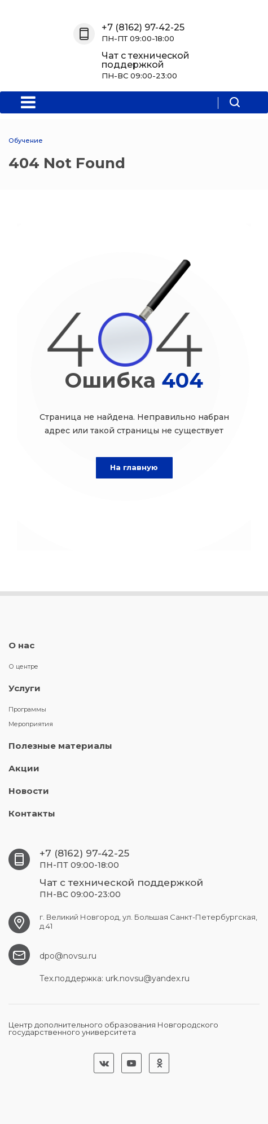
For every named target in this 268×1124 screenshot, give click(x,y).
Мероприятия (30, 724)
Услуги (24, 688)
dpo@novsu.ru (67, 956)
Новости (28, 790)
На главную (134, 467)
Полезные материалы (60, 745)
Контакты (31, 813)
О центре (23, 666)
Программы (27, 709)
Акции (23, 768)
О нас (21, 645)
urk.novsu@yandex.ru (148, 978)
